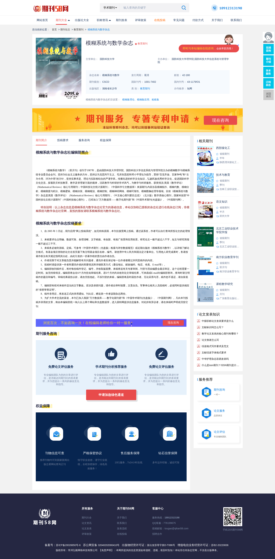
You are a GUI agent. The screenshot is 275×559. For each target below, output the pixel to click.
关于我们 (217, 20)
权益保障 (105, 140)
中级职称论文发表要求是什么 (218, 321)
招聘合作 (157, 534)
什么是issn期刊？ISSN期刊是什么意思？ (224, 365)
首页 (54, 29)
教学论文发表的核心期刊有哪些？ (220, 333)
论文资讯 (87, 523)
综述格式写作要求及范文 (215, 346)
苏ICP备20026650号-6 (68, 545)
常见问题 (179, 20)
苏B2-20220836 (219, 545)
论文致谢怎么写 (210, 339)
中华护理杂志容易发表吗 (215, 358)
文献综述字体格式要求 (214, 352)
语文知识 (221, 201)
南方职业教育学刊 (227, 257)
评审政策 (140, 20)
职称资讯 (102, 20)
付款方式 (198, 20)
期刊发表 (121, 20)
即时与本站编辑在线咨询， (208, 48)
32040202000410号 (109, 545)
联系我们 (236, 20)
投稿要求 (62, 140)
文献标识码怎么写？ (213, 327)
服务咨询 (84, 140)
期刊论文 (65, 29)
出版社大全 (82, 20)
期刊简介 (41, 140)
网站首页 (42, 20)
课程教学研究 (224, 283)
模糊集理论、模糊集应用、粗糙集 (140, 99)
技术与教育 (223, 174)
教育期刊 (78, 29)
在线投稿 (122, 534)
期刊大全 (61, 20)
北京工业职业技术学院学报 (227, 230)
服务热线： (166, 517)
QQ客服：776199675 (164, 523)
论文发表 (87, 528)
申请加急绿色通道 (111, 395)
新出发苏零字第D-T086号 (161, 545)
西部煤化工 (223, 147)
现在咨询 (220, 120)
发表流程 (122, 528)
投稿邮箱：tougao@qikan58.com (170, 528)
